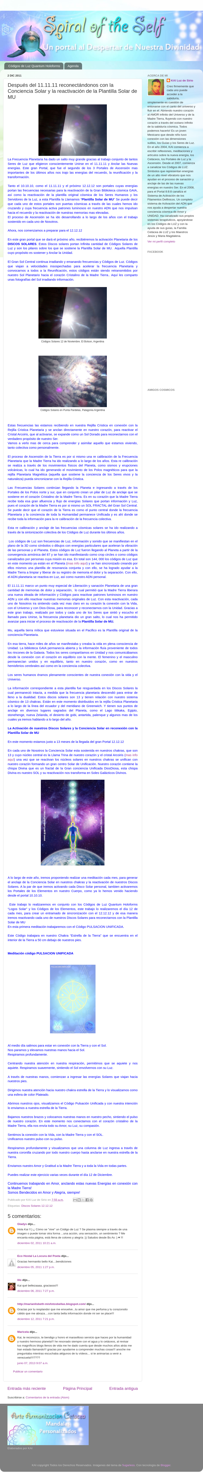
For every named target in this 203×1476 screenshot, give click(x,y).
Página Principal (77, 1388)
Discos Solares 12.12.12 (37, 1205)
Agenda (73, 66)
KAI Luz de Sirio (182, 80)
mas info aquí (77, 563)
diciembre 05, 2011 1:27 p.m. (36, 1267)
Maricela (23, 1331)
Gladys (22, 1224)
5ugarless (128, 1465)
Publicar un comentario (28, 1371)
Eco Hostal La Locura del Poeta (38, 1256)
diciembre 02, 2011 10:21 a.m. (36, 1243)
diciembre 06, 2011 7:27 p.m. (36, 1290)
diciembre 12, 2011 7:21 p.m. (36, 1319)
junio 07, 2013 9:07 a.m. (32, 1363)
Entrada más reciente (26, 1388)
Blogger (165, 1465)
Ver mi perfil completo (161, 241)
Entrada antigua (123, 1388)
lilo (19, 1280)
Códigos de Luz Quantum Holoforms (34, 66)
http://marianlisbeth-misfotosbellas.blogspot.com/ (51, 1304)
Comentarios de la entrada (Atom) (47, 1397)
